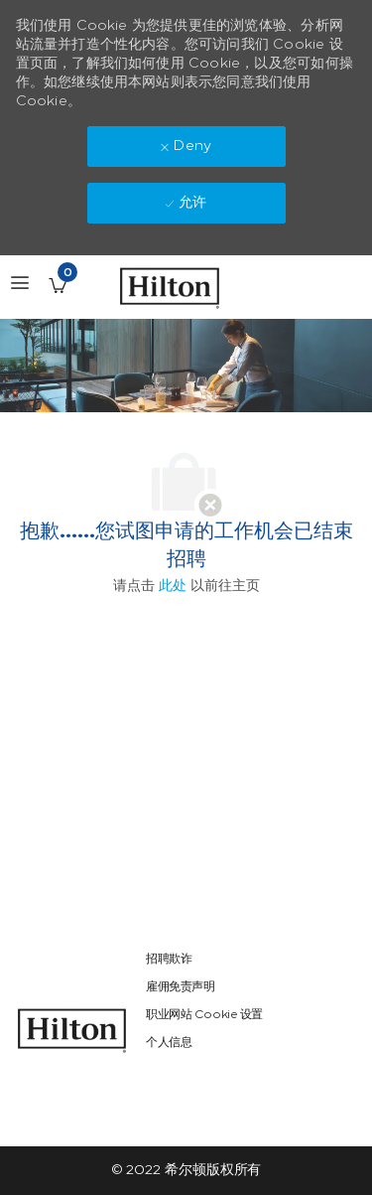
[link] (72, 1031)
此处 (172, 585)
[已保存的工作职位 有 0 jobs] (57, 285)
